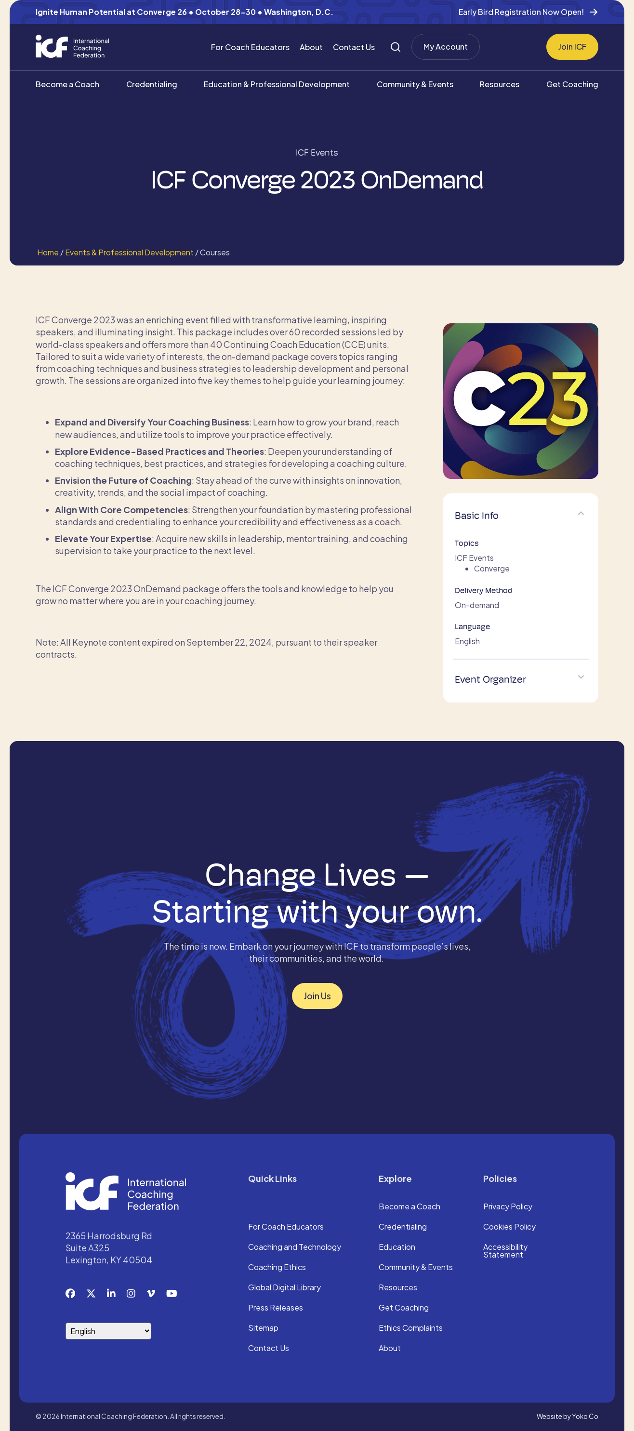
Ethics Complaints (411, 1328)
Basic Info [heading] (477, 515)
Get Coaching (572, 84)
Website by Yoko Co (567, 1416)
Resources (499, 84)
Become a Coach (67, 84)
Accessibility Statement (505, 1251)
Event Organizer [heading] (490, 679)
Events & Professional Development (129, 252)
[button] (581, 513)
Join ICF (572, 46)
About (311, 47)
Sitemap (263, 1328)
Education (397, 1247)
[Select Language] (108, 1331)
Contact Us (354, 47)
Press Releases (275, 1308)
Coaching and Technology (294, 1247)
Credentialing (151, 84)
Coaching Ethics (277, 1267)
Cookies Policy (509, 1227)
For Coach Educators (250, 47)
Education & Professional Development (277, 84)
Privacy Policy (507, 1207)
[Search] (395, 47)
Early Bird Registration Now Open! (521, 12)
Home (47, 252)
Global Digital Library (284, 1288)
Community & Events (415, 84)
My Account (445, 46)
